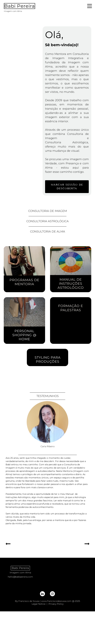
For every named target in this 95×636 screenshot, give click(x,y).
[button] (8, 544)
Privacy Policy (56, 603)
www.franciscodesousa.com (56, 601)
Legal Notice (38, 603)
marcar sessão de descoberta (67, 186)
